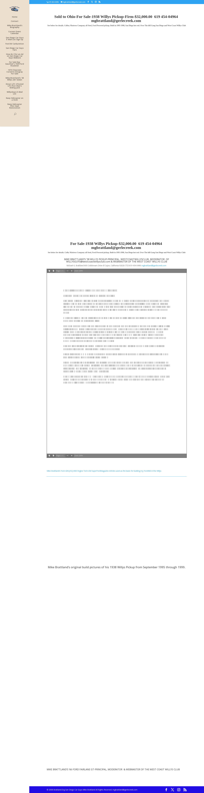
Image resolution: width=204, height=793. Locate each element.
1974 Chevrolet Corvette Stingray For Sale (15, 72)
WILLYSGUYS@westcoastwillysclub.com (88, 261)
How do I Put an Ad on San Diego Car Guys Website (14, 56)
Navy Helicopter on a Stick (14, 99)
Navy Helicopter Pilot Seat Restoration (14, 106)
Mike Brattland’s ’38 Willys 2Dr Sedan (15, 79)
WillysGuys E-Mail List (15, 93)
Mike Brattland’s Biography (14, 26)
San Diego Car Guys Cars (15, 49)
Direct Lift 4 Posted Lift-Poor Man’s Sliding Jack (14, 86)
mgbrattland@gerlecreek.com (116, 20)
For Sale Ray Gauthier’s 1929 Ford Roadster (14, 64)
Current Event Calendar (14, 33)
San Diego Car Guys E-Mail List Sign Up (15, 39)
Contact (14, 21)
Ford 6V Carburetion (14, 44)
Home (14, 17)
